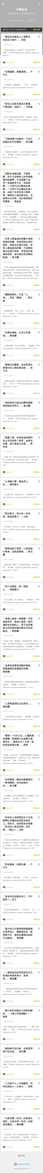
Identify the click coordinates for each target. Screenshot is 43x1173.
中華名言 (21, 9)
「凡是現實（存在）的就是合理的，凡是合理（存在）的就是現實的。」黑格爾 (18, 1121)
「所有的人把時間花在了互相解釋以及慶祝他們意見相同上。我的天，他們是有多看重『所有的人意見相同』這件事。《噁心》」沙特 (18, 823)
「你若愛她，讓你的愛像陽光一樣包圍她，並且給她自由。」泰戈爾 (18, 782)
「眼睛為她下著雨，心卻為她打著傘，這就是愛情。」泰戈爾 (18, 551)
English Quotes (16, 21)
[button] (38, 37)
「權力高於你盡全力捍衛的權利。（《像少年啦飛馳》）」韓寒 (18, 1013)
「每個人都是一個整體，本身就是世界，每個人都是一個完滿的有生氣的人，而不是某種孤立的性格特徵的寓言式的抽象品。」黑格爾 (18, 624)
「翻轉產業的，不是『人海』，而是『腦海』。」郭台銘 (18, 297)
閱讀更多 (36, 62)
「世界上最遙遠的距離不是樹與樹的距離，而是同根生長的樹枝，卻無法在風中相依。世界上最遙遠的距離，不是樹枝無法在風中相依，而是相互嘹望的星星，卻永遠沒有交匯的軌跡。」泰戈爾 (18, 248)
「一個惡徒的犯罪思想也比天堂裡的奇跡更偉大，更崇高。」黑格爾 (18, 975)
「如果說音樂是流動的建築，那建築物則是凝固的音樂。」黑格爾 (18, 668)
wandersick (26, 1168)
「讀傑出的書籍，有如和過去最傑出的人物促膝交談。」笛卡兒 (18, 367)
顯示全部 (36, 30)
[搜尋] (39, 4)
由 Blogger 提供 (21, 1164)
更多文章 (21, 1156)
